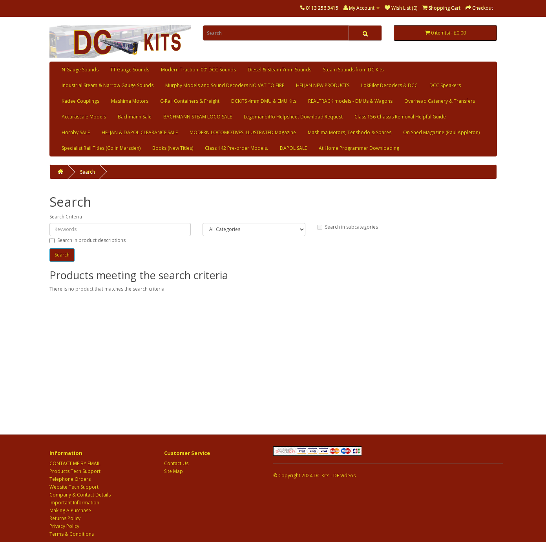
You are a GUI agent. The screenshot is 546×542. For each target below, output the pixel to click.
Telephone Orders (70, 479)
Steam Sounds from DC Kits (353, 69)
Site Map (173, 471)
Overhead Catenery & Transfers (439, 101)
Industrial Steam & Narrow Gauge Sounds (107, 85)
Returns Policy (64, 518)
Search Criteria (65, 216)
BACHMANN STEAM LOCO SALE (197, 116)
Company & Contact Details (80, 494)
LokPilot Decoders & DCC (389, 85)
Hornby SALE (76, 132)
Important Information (74, 502)
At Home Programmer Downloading (359, 148)
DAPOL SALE (293, 148)
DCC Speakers (445, 85)
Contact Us (176, 463)
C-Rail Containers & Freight (189, 101)
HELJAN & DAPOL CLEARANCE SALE (140, 132)
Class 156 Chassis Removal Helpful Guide (400, 116)
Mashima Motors (129, 101)
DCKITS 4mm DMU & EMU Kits (263, 101)
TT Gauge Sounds (129, 69)
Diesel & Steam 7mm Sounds (279, 69)
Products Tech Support (74, 471)
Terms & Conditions (71, 534)
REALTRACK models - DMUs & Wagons (350, 101)
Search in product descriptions (87, 240)
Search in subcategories (347, 227)
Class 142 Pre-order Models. (236, 148)
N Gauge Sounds (80, 69)
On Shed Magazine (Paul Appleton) (441, 132)
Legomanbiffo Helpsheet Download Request (293, 116)
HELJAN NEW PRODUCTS (322, 85)
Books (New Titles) (172, 148)
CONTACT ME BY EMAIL (74, 463)
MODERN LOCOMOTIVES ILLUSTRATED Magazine (243, 132)
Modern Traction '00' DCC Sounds (198, 69)
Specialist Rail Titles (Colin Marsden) (101, 148)
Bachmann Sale (135, 116)
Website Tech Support (74, 487)
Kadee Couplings (80, 101)
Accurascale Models (84, 116)
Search (87, 171)
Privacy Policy (64, 526)
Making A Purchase (70, 510)
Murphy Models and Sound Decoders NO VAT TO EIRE (224, 85)
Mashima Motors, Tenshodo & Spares (349, 132)
